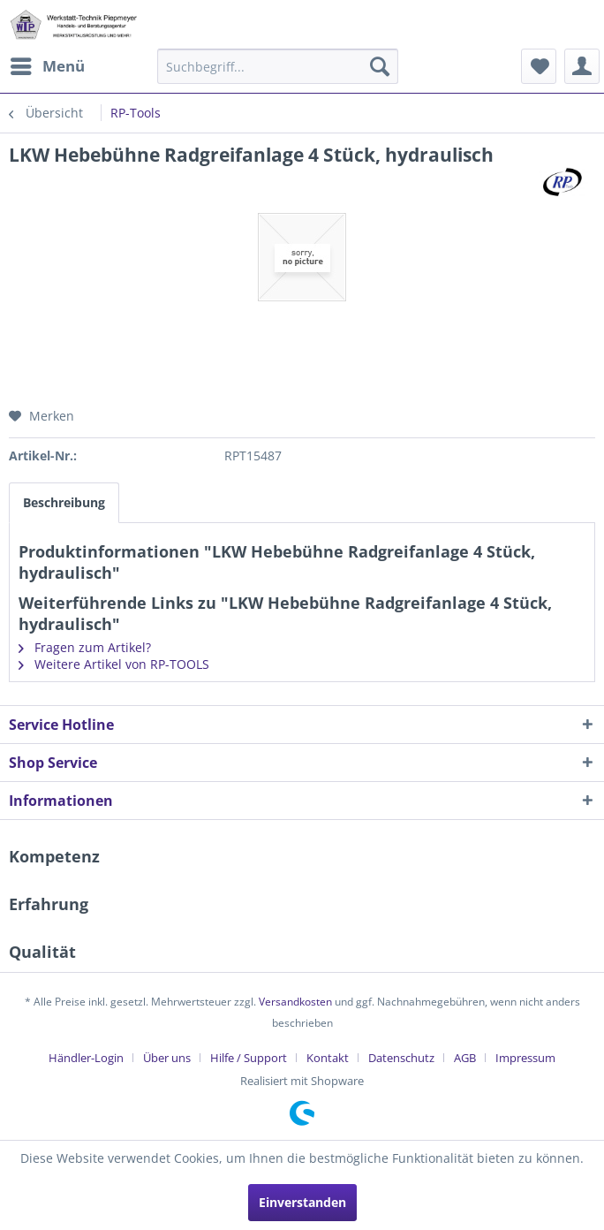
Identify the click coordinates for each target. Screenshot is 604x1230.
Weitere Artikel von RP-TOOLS (114, 664)
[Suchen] (379, 66)
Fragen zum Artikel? (85, 647)
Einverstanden (302, 1202)
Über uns (167, 1058)
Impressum (525, 1058)
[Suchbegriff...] (278, 66)
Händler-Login (86, 1058)
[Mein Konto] (582, 66)
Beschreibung (64, 502)
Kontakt (327, 1058)
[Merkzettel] (538, 66)
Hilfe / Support (248, 1058)
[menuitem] (47, 66)
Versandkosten (295, 1001)
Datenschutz (401, 1058)
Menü (48, 64)
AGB (465, 1058)
